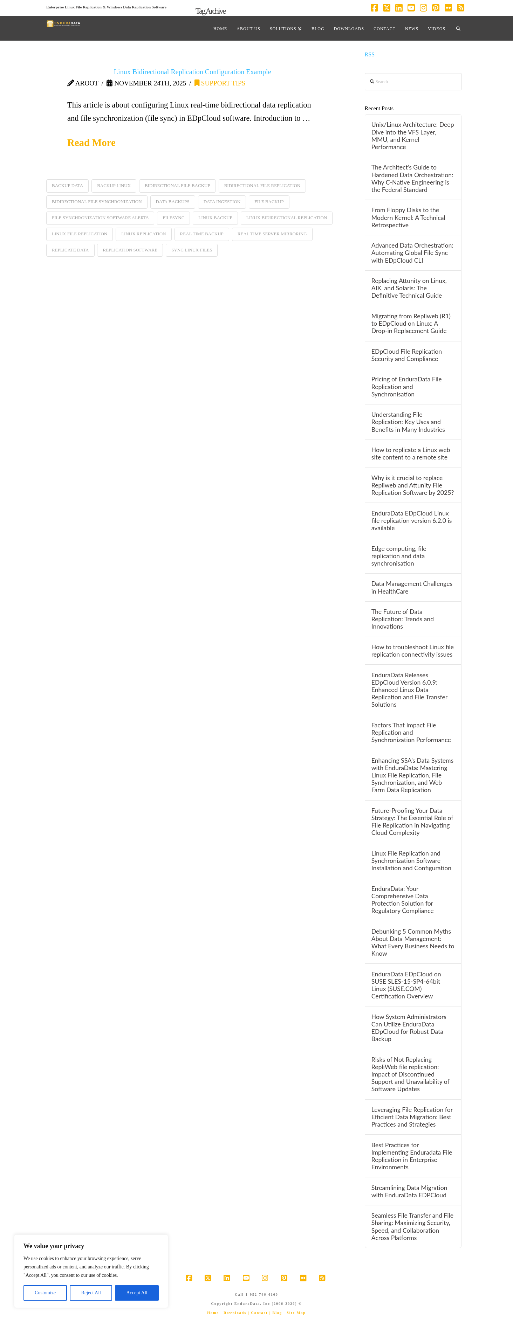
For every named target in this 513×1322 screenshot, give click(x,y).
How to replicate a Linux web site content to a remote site (410, 453)
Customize (45, 1292)
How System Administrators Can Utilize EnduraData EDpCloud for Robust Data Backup (408, 1028)
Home (213, 1313)
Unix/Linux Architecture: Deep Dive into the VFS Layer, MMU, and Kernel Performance (412, 135)
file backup (268, 201)
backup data (67, 185)
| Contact (258, 1313)
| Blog (275, 1313)
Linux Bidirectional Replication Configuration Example (192, 72)
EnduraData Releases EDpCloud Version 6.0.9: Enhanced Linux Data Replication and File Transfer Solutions (409, 689)
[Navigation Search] (458, 28)
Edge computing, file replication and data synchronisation (398, 556)
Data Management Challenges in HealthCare (411, 587)
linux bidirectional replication (286, 217)
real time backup (202, 233)
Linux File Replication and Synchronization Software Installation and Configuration (411, 861)
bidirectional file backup (177, 185)
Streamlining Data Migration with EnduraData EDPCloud (409, 1191)
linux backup (215, 217)
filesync (173, 217)
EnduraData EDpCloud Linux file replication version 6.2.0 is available (411, 521)
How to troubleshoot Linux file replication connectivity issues (412, 650)
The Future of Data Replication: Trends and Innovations (402, 619)
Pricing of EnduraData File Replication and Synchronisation (406, 386)
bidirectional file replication (262, 185)
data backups (173, 201)
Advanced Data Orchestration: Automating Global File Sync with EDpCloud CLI (412, 253)
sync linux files (191, 249)
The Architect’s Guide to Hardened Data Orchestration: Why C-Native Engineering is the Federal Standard (412, 178)
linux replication (143, 233)
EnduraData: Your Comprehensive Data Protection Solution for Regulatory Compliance (402, 899)
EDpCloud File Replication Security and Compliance (406, 355)
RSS (370, 54)
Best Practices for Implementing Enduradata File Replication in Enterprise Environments (411, 1156)
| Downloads (233, 1313)
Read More (91, 142)
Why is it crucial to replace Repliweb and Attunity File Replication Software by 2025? (412, 485)
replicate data (70, 249)
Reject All (91, 1292)
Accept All (136, 1292)
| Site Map (294, 1313)
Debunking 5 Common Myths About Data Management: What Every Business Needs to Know (412, 942)
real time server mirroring (272, 233)
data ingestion (222, 201)
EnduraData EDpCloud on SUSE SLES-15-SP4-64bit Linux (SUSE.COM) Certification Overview (406, 985)
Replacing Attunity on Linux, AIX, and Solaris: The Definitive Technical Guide (409, 288)
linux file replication (79, 233)
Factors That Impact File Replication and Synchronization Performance (411, 732)
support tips (219, 83)
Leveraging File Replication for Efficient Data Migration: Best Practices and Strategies (412, 1117)
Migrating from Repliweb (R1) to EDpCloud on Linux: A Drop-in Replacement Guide (411, 323)
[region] (91, 1271)
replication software (130, 249)
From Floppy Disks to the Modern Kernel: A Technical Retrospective (408, 217)
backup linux (114, 185)
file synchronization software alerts (100, 217)
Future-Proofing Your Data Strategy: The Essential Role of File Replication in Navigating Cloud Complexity (412, 821)
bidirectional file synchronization (97, 201)
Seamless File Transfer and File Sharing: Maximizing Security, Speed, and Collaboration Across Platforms (412, 1226)
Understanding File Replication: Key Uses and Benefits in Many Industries (408, 422)
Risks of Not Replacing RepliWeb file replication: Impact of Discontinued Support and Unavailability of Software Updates (410, 1074)
